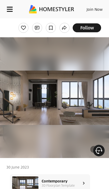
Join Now (95, 9)
